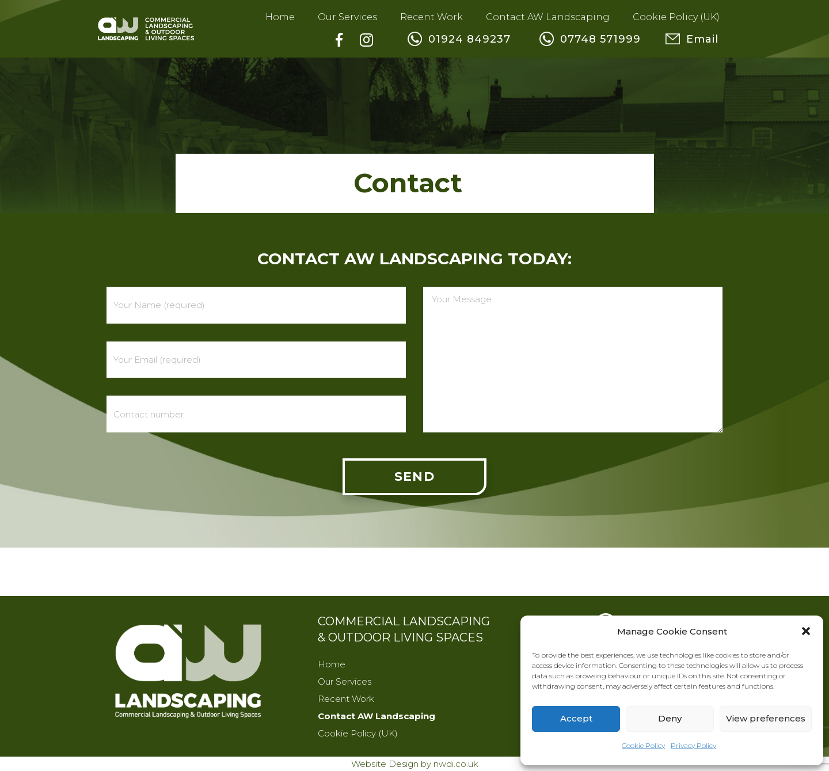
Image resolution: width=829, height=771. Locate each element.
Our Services (344, 681)
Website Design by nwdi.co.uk (414, 763)
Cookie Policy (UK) (358, 733)
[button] (806, 631)
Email (727, 39)
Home (331, 664)
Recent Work (346, 698)
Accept (576, 718)
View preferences (765, 718)
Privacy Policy (693, 745)
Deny (670, 718)
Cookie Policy (643, 745)
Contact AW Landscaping (376, 716)
